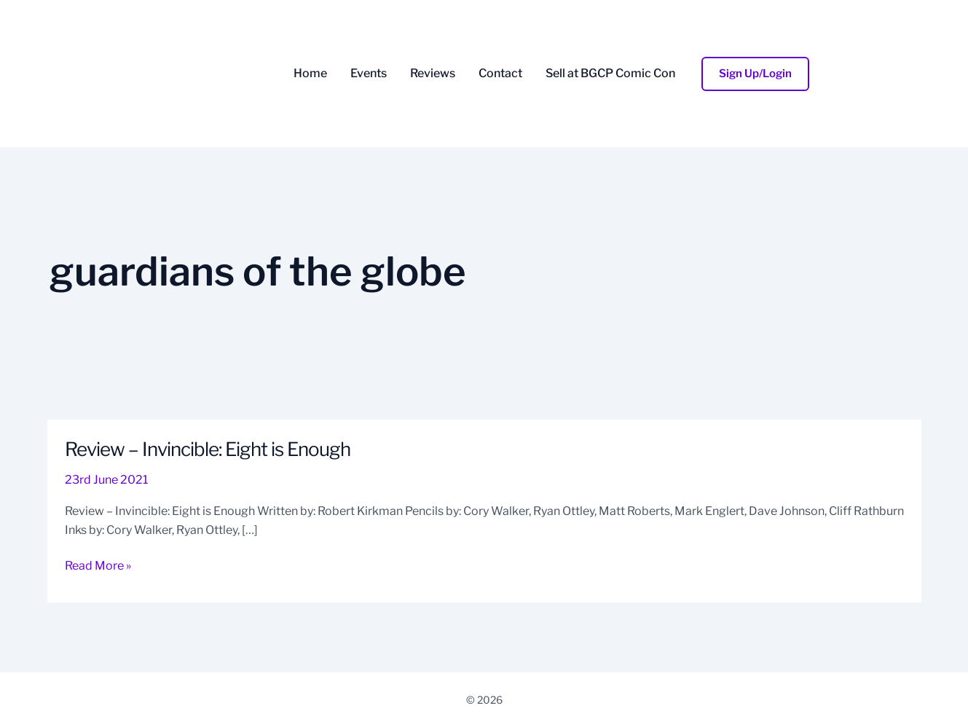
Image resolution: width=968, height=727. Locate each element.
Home (310, 73)
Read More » (98, 565)
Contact (500, 73)
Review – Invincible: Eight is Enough (207, 449)
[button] (755, 74)
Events (368, 73)
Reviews (432, 73)
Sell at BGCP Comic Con (610, 73)
